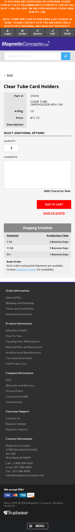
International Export (19, 314)
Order (22, 32)
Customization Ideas (19, 358)
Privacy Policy (14, 391)
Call (52, 32)
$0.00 (67, 32)
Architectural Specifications (23, 352)
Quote (37, 32)
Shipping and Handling (20, 303)
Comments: (11, 157)
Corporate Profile (17, 396)
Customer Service (26, 269)
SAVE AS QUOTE (54, 213)
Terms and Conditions (20, 308)
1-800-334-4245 (23, 463)
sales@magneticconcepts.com (25, 475)
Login (7, 32)
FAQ (8, 379)
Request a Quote (16, 429)
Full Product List (16, 363)
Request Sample (16, 423)
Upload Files (13, 297)
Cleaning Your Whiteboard (23, 341)
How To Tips (14, 335)
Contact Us (13, 418)
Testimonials (14, 402)
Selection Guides (16, 330)
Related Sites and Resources (24, 347)
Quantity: (10, 141)
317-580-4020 (22, 467)
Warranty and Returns (20, 385)
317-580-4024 (21, 471)
